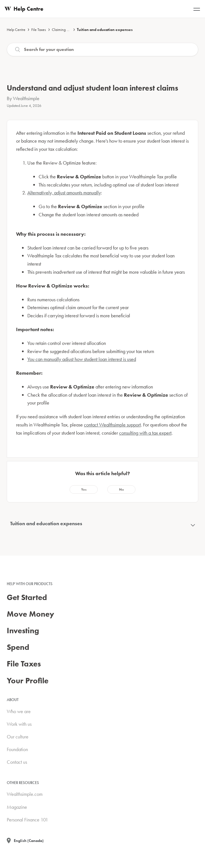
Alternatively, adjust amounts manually (64, 192)
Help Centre (16, 29)
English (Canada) (29, 840)
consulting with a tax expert (145, 433)
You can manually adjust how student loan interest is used (81, 359)
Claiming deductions (67, 29)
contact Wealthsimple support (112, 424)
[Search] (102, 49)
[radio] (84, 489)
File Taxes (38, 29)
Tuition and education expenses (105, 29)
